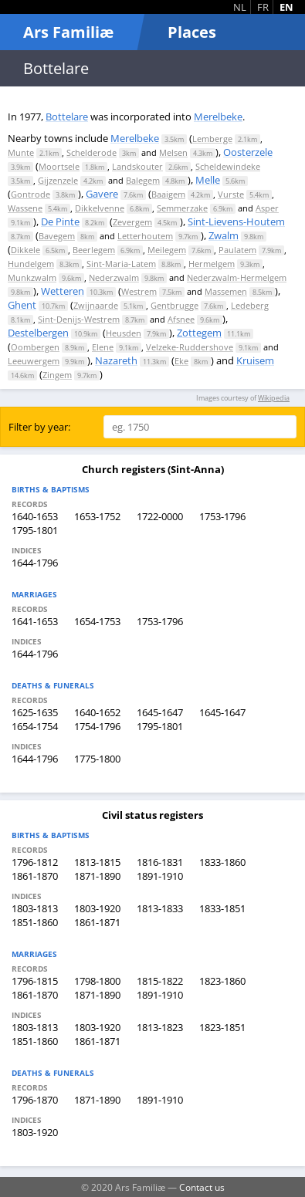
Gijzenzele (58, 180)
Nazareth (116, 360)
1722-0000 (160, 516)
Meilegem (166, 249)
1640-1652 (97, 712)
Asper (267, 208)
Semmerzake (182, 208)
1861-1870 (35, 876)
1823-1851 (222, 1027)
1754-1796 (97, 726)
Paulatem (237, 249)
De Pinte (60, 221)
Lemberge (212, 138)
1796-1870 (35, 1100)
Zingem (57, 374)
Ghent (22, 305)
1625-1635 (35, 712)
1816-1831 (160, 862)
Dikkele (25, 249)
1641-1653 (35, 621)
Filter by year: (39, 427)
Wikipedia (274, 398)
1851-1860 (35, 922)
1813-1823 (160, 1027)
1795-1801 (35, 530)
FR (263, 7)
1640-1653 (35, 516)
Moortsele (59, 166)
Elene (103, 347)
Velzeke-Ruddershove (189, 347)
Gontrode (30, 194)
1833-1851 (222, 908)
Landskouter (137, 166)
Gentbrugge (174, 305)
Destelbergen (38, 333)
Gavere (102, 194)
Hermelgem (211, 263)
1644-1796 (35, 563)
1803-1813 (35, 908)
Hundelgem (31, 263)
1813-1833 (160, 908)
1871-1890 (97, 876)
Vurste (231, 194)
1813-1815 (97, 862)
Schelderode (91, 152)
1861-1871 (97, 922)
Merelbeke (218, 116)
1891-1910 (160, 876)
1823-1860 (222, 981)
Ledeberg (250, 305)
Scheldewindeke (227, 166)
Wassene (25, 208)
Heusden (123, 333)
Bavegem (57, 236)
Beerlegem (94, 249)
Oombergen (35, 347)
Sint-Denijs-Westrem (79, 319)
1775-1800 (97, 759)
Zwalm (223, 235)
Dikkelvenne (99, 208)
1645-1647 (160, 712)
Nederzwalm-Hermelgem (236, 277)
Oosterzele (248, 152)
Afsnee (181, 319)
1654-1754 (35, 726)
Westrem (139, 291)
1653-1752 (97, 516)
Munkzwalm (32, 277)
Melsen (173, 152)
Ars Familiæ (68, 32)
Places (192, 32)
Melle (207, 180)
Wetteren (62, 291)
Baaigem (168, 194)
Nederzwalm (114, 277)
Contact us (202, 1187)
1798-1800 (97, 981)
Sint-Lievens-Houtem (236, 221)
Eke (181, 361)
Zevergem (132, 222)
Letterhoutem (145, 236)
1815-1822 (160, 981)
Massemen (226, 291)
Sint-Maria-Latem (121, 263)
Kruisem (255, 360)
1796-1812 (35, 862)
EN (286, 7)
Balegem (143, 180)
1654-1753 (97, 621)
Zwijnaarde (95, 305)
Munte (21, 152)
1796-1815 (35, 981)
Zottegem (199, 333)
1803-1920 (97, 908)
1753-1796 (222, 516)
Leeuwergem (33, 361)
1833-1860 (222, 862)
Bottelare (67, 116)
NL (239, 7)
